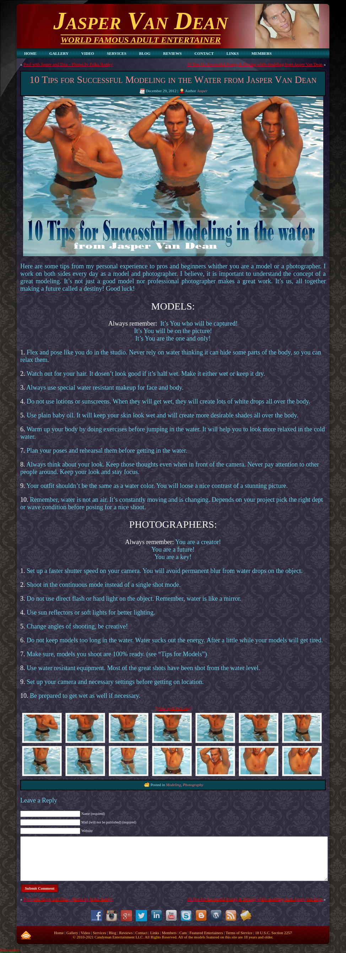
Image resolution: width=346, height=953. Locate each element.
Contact (141, 933)
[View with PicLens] (172, 708)
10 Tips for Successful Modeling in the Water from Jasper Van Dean (173, 79)
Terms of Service (239, 933)
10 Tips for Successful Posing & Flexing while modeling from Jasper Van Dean (255, 64)
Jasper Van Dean (140, 21)
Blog (112, 933)
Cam (183, 933)
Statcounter (10, 950)
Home (59, 933)
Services (99, 933)
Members (169, 933)
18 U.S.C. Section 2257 (273, 933)
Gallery (72, 933)
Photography (193, 784)
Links (154, 933)
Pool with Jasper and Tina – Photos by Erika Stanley (68, 64)
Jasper (202, 91)
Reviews (126, 933)
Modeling (173, 784)
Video (85, 933)
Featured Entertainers (206, 933)
